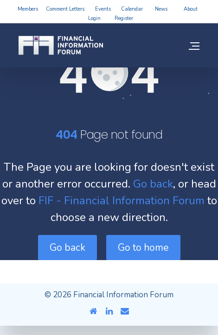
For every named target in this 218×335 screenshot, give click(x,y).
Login (94, 18)
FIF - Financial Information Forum (121, 200)
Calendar (132, 9)
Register (124, 18)
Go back (153, 183)
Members (28, 9)
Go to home (143, 247)
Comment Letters (65, 9)
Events (103, 9)
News (161, 9)
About (191, 9)
